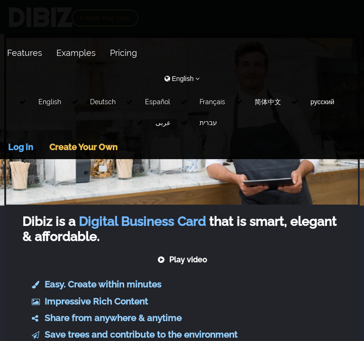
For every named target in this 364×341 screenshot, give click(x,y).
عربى (163, 122)
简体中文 (268, 102)
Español (157, 102)
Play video (182, 259)
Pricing (123, 53)
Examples (76, 53)
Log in (20, 147)
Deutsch (103, 102)
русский (322, 102)
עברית (208, 122)
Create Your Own (83, 147)
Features (24, 53)
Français (212, 102)
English (49, 102)
